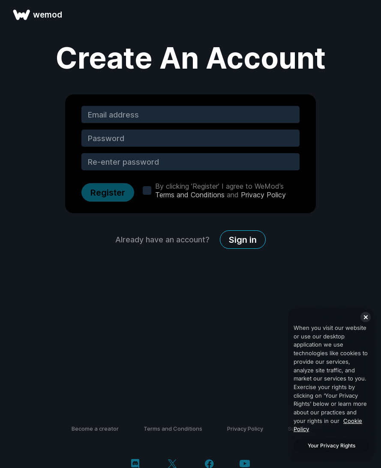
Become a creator (95, 428)
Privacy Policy (263, 194)
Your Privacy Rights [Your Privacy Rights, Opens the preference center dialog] (331, 445)
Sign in (243, 240)
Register (107, 192)
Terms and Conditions (190, 194)
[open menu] (364, 14)
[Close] (365, 317)
